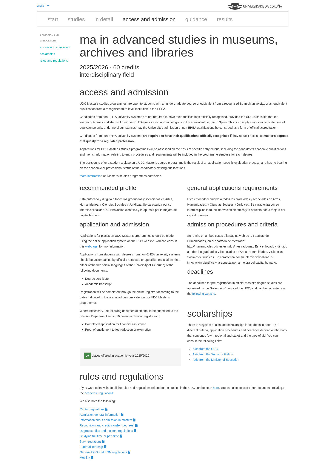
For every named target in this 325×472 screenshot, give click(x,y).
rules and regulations (54, 60)
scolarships (47, 54)
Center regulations (94, 409)
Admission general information (101, 414)
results (225, 19)
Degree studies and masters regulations (108, 430)
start (53, 19)
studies (76, 19)
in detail (103, 19)
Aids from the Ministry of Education (216, 359)
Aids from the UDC (205, 349)
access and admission (149, 19)
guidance (196, 19)
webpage (91, 246)
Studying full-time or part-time (101, 436)
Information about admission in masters (108, 420)
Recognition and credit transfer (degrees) (109, 425)
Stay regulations (92, 441)
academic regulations (99, 393)
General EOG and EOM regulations (105, 452)
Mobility (86, 457)
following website (203, 293)
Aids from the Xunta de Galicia (213, 354)
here (216, 388)
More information (91, 176)
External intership (93, 447)
